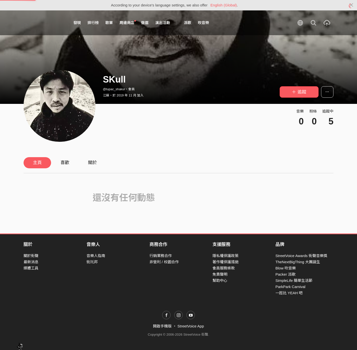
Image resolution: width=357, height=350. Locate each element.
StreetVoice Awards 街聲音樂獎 (301, 256)
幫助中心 (219, 280)
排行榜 (93, 23)
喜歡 (64, 162)
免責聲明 (219, 274)
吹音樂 (203, 23)
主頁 (37, 162)
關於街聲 (31, 256)
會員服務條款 (223, 268)
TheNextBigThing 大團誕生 (297, 262)
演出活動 (162, 23)
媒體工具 (31, 268)
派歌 (187, 23)
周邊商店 (127, 22)
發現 (77, 23)
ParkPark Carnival (290, 287)
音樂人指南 (96, 256)
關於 (92, 162)
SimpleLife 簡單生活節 (293, 280)
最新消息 (31, 262)
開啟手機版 (162, 326)
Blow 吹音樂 (285, 268)
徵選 (145, 23)
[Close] (351, 5)
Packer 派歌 (285, 274)
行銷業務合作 (160, 256)
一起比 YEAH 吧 (288, 293)
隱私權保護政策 (225, 256)
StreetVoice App (191, 326)
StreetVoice (44, 22)
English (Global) (223, 5)
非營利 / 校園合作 (164, 262)
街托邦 (92, 262)
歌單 (109, 23)
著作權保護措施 (225, 262)
